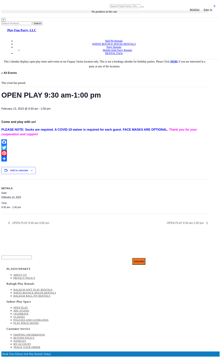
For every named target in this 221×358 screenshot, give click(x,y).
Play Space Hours (26, 323)
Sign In (208, 9)
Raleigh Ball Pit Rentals (31, 296)
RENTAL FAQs (114, 53)
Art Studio (21, 310)
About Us (20, 275)
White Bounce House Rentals (34, 293)
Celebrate (21, 314)
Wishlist (195, 9)
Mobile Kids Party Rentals (117, 50)
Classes (19, 317)
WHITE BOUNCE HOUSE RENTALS (114, 44)
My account (22, 344)
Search (37, 23)
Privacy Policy (24, 278)
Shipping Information (29, 335)
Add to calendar (19, 170)
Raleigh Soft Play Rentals (33, 289)
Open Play (20, 307)
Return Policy (24, 338)
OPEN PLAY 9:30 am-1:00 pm (185, 223)
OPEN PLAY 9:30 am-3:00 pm (30, 223)
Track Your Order (26, 347)
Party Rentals (114, 47)
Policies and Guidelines (30, 320)
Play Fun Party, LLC (21, 30)
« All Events (9, 72)
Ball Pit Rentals (113, 40)
